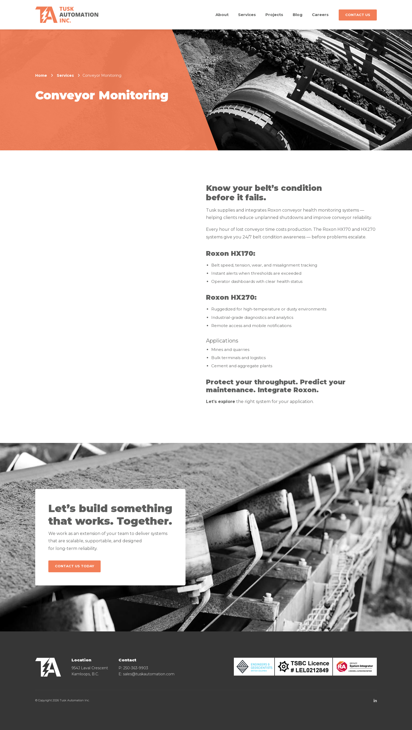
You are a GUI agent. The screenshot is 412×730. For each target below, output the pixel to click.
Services (247, 14)
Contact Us (357, 15)
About (222, 14)
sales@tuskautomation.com (148, 674)
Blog (297, 14)
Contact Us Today (74, 566)
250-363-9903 (135, 668)
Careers (320, 14)
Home (41, 75)
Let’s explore (220, 401)
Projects (274, 14)
